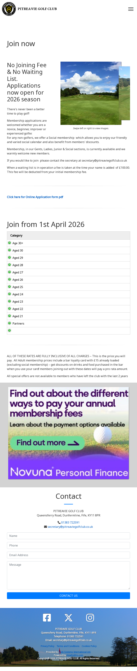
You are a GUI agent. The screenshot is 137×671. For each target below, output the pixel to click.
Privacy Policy (47, 650)
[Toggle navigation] (130, 8)
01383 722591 (70, 527)
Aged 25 (14, 287)
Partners (15, 328)
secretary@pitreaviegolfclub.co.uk (70, 531)
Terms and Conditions (68, 650)
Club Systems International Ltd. (75, 656)
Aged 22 (14, 311)
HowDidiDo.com (75, 659)
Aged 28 (14, 265)
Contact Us (69, 600)
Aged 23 (14, 302)
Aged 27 (14, 272)
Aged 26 (14, 280)
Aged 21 (14, 320)
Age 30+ (14, 243)
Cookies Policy (89, 650)
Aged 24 (14, 294)
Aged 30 (14, 250)
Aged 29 (14, 258)
